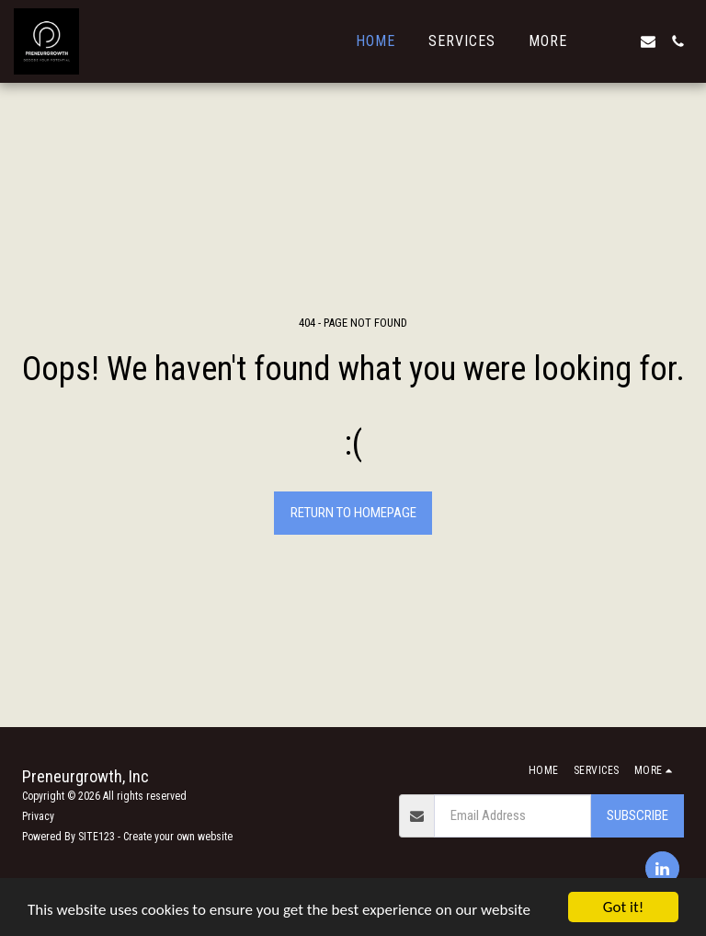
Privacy (38, 816)
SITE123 (96, 836)
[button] (618, 41)
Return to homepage (353, 512)
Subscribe (637, 815)
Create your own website (178, 836)
